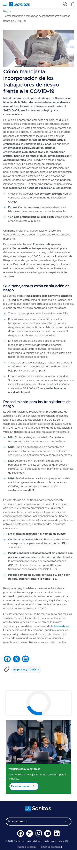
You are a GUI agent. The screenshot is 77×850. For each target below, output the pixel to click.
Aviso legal (49, 841)
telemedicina (61, 626)
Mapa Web (64, 841)
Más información (20, 786)
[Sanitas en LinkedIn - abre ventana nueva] (57, 836)
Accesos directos (18, 821)
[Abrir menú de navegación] (4, 4)
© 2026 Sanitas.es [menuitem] (14, 841)
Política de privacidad (51, 847)
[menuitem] (7, 11)
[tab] (65, 4)
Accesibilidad (34, 841)
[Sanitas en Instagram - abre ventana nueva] (38, 836)
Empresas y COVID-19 (26, 669)
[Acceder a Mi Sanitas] (73, 4)
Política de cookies (26, 847)
